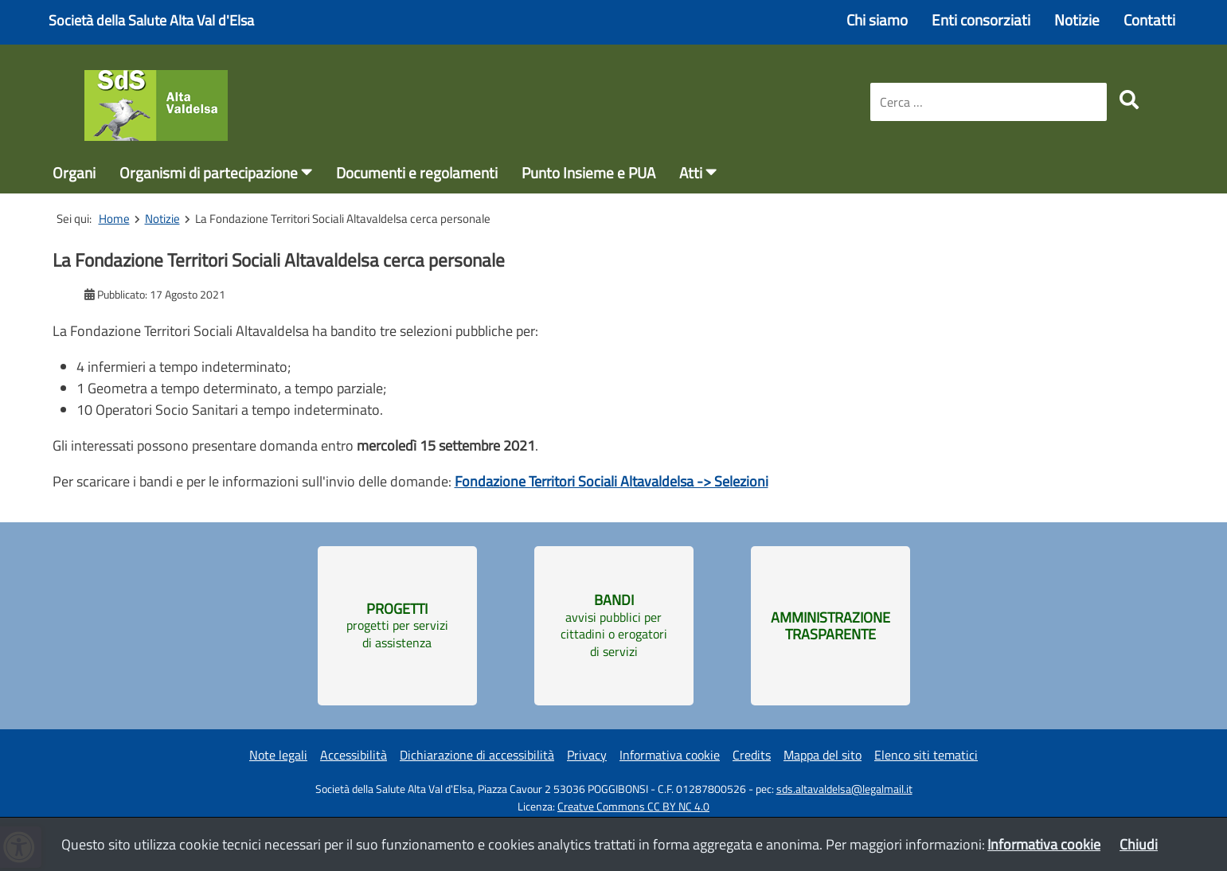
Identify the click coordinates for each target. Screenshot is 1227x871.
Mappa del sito (822, 754)
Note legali (278, 754)
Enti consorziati (981, 19)
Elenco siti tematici (926, 754)
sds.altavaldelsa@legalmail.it (844, 789)
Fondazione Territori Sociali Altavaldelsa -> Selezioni (611, 481)
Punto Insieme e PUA (588, 172)
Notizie (1077, 19)
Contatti (1149, 19)
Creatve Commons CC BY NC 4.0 (633, 806)
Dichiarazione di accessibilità (477, 754)
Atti (690, 172)
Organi (74, 172)
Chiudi (1139, 844)
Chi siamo (877, 19)
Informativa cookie (669, 754)
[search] (1129, 99)
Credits (752, 754)
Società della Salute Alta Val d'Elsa (151, 20)
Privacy (587, 754)
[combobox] (988, 102)
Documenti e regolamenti (417, 172)
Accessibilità (353, 754)
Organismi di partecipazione (208, 172)
